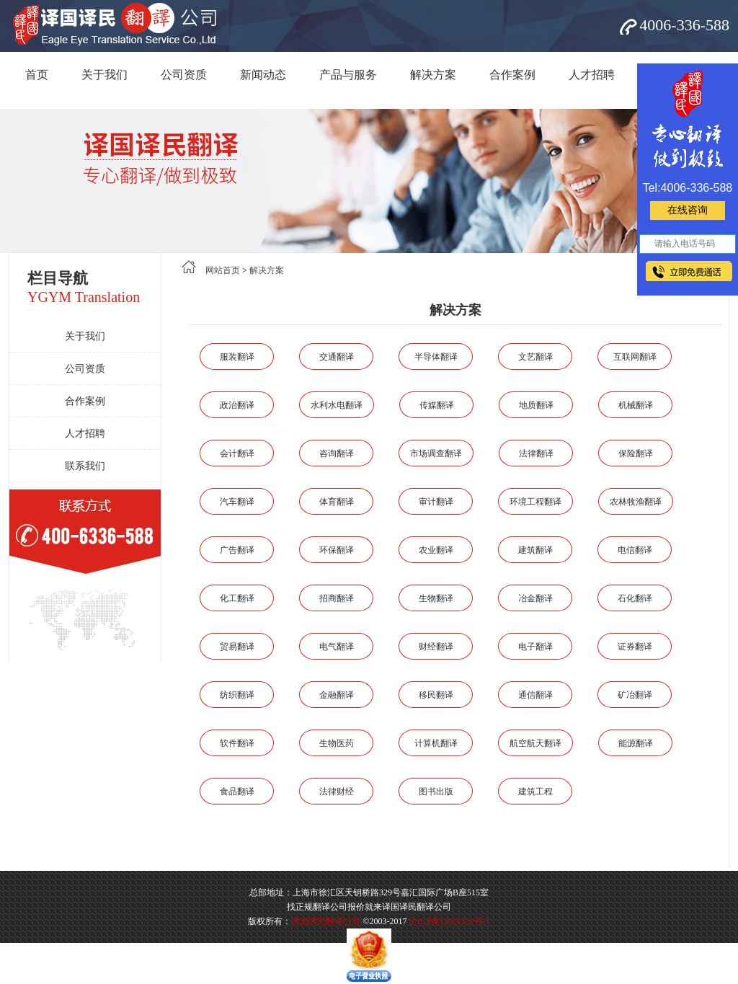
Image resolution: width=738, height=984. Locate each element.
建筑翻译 (535, 550)
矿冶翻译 (635, 695)
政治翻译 (237, 405)
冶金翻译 (535, 598)
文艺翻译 (535, 357)
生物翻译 (436, 598)
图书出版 (436, 791)
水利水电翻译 (337, 405)
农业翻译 (436, 550)
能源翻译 (635, 743)
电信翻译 (635, 550)
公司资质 (184, 74)
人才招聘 (592, 74)
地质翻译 (536, 405)
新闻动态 (263, 74)
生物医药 (336, 743)
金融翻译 (336, 695)
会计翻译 (237, 453)
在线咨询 (687, 210)
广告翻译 (237, 550)
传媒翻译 (436, 405)
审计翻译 (436, 502)
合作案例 (512, 74)
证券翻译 (635, 647)
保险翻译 (635, 453)
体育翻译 (336, 502)
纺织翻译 (237, 695)
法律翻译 (536, 453)
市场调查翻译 (436, 453)
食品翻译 (237, 791)
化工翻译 (237, 598)
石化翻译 (635, 598)
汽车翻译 (237, 502)
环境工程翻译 (535, 502)
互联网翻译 (635, 357)
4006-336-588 (684, 25)
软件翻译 (237, 743)
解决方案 (433, 74)
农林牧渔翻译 (636, 502)
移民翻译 (436, 695)
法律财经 (336, 791)
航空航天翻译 (535, 743)
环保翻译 (336, 550)
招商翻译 (336, 598)
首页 (36, 74)
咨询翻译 (336, 453)
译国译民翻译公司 (325, 921)
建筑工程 (535, 791)
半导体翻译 (436, 357)
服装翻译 (237, 357)
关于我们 (104, 74)
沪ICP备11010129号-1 (449, 921)
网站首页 (222, 270)
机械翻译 (635, 405)
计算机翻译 (436, 743)
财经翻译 (436, 647)
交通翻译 (336, 357)
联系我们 (85, 466)
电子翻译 (535, 647)
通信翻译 (535, 695)
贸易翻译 (237, 647)
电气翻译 (336, 647)
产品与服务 (348, 74)
